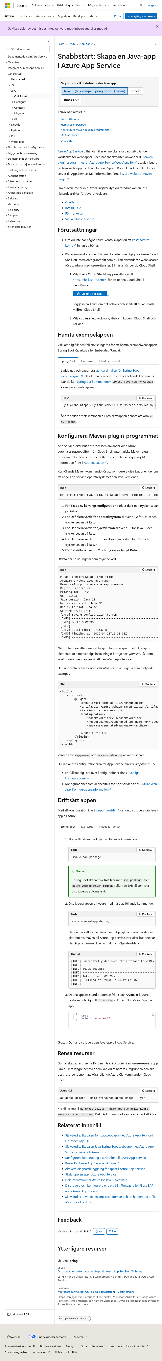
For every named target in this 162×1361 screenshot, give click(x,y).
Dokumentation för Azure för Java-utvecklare (96, 1180)
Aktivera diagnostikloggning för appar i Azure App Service (105, 1169)
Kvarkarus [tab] (87, 361)
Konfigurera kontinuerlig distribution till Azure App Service (105, 1157)
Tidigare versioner (50, 1346)
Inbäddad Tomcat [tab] (109, 361)
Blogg (69, 1346)
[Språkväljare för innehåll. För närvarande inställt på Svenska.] (14, 1337)
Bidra (84, 1346)
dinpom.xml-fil (106, 810)
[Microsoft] (7, 5)
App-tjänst (86, 44)
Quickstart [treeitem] (20, 96)
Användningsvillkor (16, 1352)
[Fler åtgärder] (155, 44)
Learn (61, 44)
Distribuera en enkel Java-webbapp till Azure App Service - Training (100, 1271)
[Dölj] (48, 40)
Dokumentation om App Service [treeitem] (27, 56)
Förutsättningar (70, 119)
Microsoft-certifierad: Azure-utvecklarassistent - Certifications (96, 1292)
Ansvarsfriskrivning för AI (20, 1346)
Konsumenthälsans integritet (128, 1346)
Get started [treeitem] (18, 79)
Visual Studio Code (78, 219)
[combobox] (27, 49)
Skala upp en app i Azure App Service (90, 1174)
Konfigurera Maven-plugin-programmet (85, 130)
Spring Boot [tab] (68, 361)
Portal (118, 16)
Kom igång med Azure (141, 16)
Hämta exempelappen (74, 124)
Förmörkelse (73, 213)
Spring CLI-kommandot (93, 381)
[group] (108, 405)
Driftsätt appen (70, 135)
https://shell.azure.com (88, 279)
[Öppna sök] (141, 5)
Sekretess (97, 1346)
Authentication (94, 462)
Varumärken (40, 1352)
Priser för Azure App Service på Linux (90, 1163)
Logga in (152, 5)
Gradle (69, 202)
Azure (72, 44)
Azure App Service (70, 151)
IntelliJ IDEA (73, 208)
